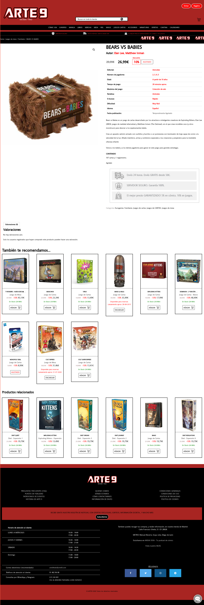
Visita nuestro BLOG (153, 543)
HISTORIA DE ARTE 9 (34, 497)
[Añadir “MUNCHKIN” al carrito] (50, 305)
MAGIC (108, 25)
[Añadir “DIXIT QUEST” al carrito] (15, 449)
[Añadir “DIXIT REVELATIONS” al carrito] (188, 449)
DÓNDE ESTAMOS (102, 491)
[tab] (11, 222)
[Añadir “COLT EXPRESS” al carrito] (50, 376)
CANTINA (164, 25)
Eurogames (119, 206)
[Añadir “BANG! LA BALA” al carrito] (119, 308)
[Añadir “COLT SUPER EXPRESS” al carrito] (84, 373)
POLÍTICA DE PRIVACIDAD (170, 494)
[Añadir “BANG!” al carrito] (154, 449)
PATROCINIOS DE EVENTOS (34, 494)
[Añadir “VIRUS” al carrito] (84, 305)
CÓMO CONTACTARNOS (102, 494)
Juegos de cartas (139, 206)
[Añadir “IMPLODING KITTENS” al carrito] (50, 449)
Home (2, 37)
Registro (197, 6)
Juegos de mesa (11, 37)
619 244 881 (54, 575)
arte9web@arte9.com (57, 565)
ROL (102, 25)
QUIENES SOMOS (102, 489)
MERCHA (88, 25)
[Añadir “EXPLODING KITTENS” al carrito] (154, 305)
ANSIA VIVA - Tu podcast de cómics (159, 538)
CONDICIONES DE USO (170, 491)
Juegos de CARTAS (154, 206)
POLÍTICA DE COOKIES (170, 497)
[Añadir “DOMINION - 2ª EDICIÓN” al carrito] (188, 305)
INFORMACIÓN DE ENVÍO (102, 497)
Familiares (21, 37)
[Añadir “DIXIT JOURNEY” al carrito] (119, 449)
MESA (96, 25)
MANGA (72, 25)
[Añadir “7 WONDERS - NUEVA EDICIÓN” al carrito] (15, 305)
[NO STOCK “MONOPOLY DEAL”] (15, 370)
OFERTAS (155, 25)
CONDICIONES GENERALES (170, 489)
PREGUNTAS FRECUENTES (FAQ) (34, 489)
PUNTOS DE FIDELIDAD (34, 491)
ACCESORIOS (132, 25)
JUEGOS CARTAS (119, 25)
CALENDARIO (174, 25)
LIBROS (79, 25)
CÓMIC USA (52, 25)
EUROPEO (62, 25)
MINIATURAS (144, 25)
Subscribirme (102, 515)
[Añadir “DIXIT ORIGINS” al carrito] (84, 449)
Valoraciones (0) (11, 222)
